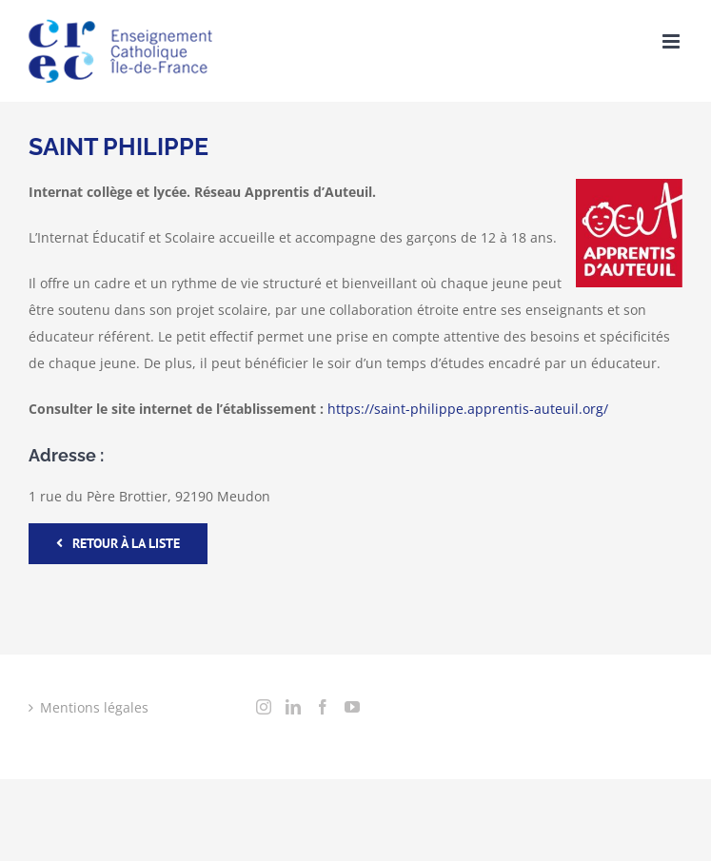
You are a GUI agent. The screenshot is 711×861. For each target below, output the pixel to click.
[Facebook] (322, 706)
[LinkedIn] (293, 706)
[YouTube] (352, 706)
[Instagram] (263, 706)
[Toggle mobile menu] (672, 41)
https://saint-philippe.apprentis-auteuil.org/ (467, 409)
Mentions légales (94, 707)
